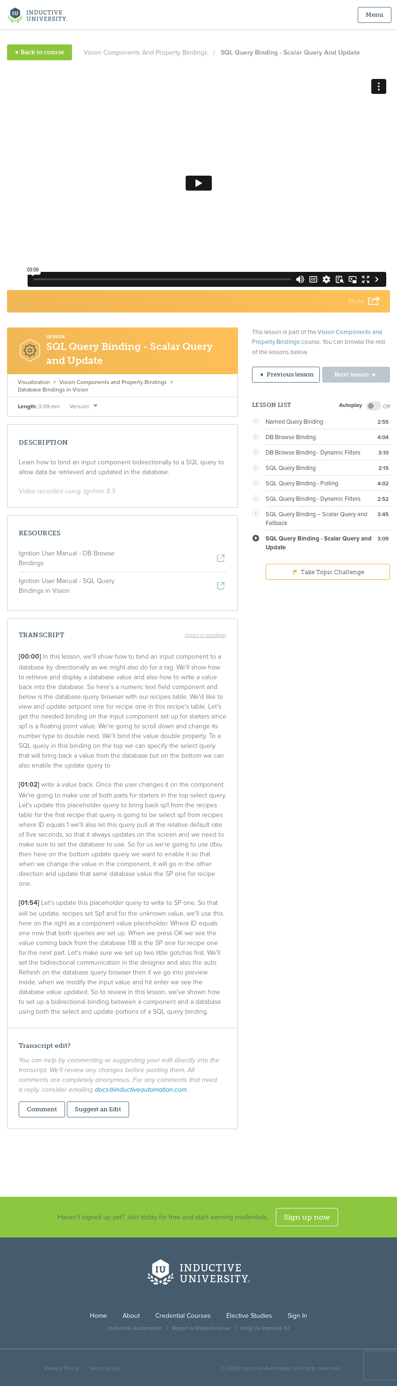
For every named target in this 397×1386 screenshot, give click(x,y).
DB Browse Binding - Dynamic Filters (313, 452)
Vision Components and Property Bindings (146, 53)
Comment (42, 1109)
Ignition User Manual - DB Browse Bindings (67, 558)
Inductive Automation (135, 1328)
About (131, 1316)
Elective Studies (249, 1316)
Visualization (34, 382)
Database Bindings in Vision (53, 389)
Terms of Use (105, 1368)
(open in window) (205, 635)
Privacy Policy (61, 1368)
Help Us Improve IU (264, 1328)
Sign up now (307, 1217)
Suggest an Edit (98, 1109)
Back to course (39, 52)
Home (98, 1316)
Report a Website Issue (201, 1328)
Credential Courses (183, 1316)
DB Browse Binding (291, 437)
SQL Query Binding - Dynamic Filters (313, 499)
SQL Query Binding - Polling (302, 483)
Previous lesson (287, 374)
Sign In (297, 1316)
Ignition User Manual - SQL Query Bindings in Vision (67, 586)
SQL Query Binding (291, 468)
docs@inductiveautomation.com (141, 1090)
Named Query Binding (294, 422)
